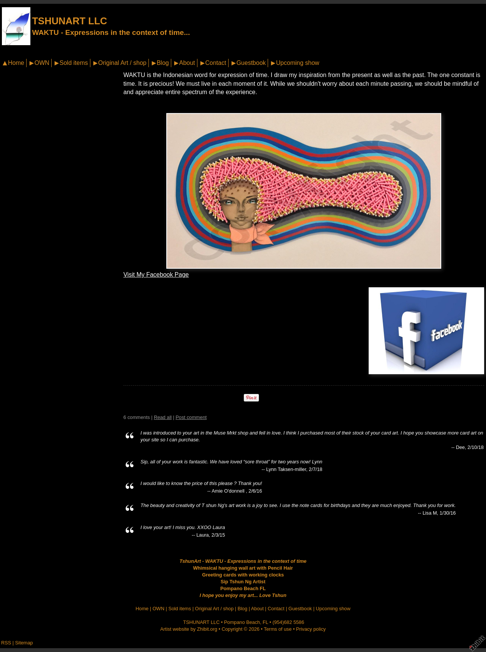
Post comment (191, 417)
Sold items (74, 63)
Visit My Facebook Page (156, 274)
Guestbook (251, 63)
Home (16, 63)
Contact (215, 63)
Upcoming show (297, 63)
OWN (42, 63)
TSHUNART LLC (69, 21)
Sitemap (24, 643)
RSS (6, 643)
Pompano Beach (242, 622)
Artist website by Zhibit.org (188, 629)
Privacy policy (311, 629)
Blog (163, 63)
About (187, 63)
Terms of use (278, 629)
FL (265, 622)
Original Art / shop (122, 63)
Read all (163, 417)
